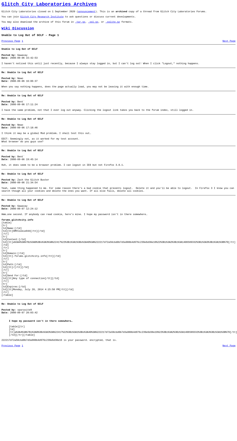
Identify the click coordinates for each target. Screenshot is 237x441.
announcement (86, 13)
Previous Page (10, 45)
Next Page (229, 45)
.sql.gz (93, 24)
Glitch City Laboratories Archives (49, 4)
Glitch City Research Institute (42, 18)
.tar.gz (80, 24)
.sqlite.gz (113, 24)
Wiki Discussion (17, 31)
